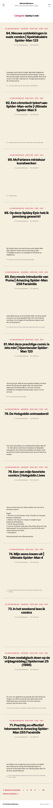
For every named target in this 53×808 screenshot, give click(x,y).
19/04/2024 (35, 669)
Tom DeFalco (41, 327)
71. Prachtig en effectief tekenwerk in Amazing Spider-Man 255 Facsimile (26, 728)
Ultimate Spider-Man (38, 142)
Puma (15, 327)
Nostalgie (29, 708)
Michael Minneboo (26, 3)
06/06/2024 (35, 45)
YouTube (10, 591)
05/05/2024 (35, 418)
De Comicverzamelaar (12, 28)
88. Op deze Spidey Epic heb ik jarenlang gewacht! (26, 214)
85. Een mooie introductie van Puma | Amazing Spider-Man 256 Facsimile (26, 280)
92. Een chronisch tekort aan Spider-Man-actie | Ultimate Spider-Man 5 (26, 106)
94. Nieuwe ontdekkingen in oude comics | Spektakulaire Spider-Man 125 (26, 36)
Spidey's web (34, 28)
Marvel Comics (19, 85)
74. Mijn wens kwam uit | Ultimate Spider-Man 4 (26, 555)
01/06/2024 (35, 114)
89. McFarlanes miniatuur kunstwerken (26, 161)
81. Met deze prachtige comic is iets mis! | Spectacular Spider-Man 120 (26, 347)
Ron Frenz (19, 327)
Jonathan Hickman (13, 142)
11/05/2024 (35, 356)
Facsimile (10, 327)
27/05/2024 (35, 168)
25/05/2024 (35, 221)
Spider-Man (26, 85)
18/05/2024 (35, 288)
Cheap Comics (12, 259)
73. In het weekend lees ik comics (26, 610)
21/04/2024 (35, 617)
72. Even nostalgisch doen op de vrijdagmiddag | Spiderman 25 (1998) (26, 661)
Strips (41, 28)
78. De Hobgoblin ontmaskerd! (26, 414)
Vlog (40, 590)
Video (46, 28)
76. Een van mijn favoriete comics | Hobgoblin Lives (26, 473)
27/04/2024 (35, 480)
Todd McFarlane (34, 85)
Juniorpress (24, 28)
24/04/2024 (35, 562)
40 (43, 790)
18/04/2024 (35, 737)
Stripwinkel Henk (33, 327)
